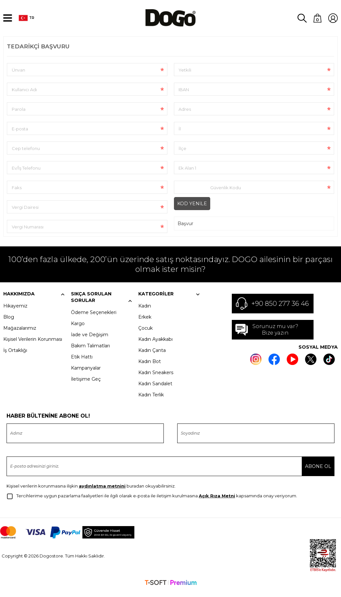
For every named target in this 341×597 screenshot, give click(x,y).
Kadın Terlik (151, 401)
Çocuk (145, 334)
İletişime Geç (86, 385)
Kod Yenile (192, 209)
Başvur (185, 229)
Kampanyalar (86, 374)
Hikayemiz (15, 312)
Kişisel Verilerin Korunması (32, 345)
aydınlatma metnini (102, 491)
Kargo (78, 329)
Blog (8, 323)
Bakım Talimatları (90, 352)
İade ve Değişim (89, 340)
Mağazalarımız (19, 334)
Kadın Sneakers (155, 378)
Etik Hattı (82, 363)
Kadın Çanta (152, 356)
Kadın (144, 312)
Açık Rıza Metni (217, 501)
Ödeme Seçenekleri (93, 318)
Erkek (144, 323)
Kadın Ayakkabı (155, 345)
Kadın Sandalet (155, 389)
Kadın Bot (149, 367)
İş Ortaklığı (15, 356)
